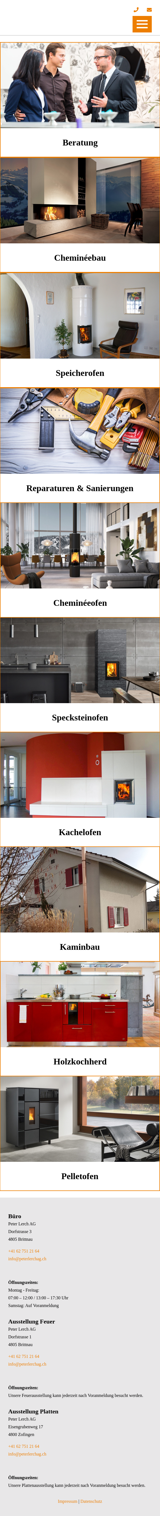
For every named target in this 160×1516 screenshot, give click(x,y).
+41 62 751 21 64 (23, 1251)
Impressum (67, 1501)
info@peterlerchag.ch (27, 1258)
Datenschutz (91, 1501)
